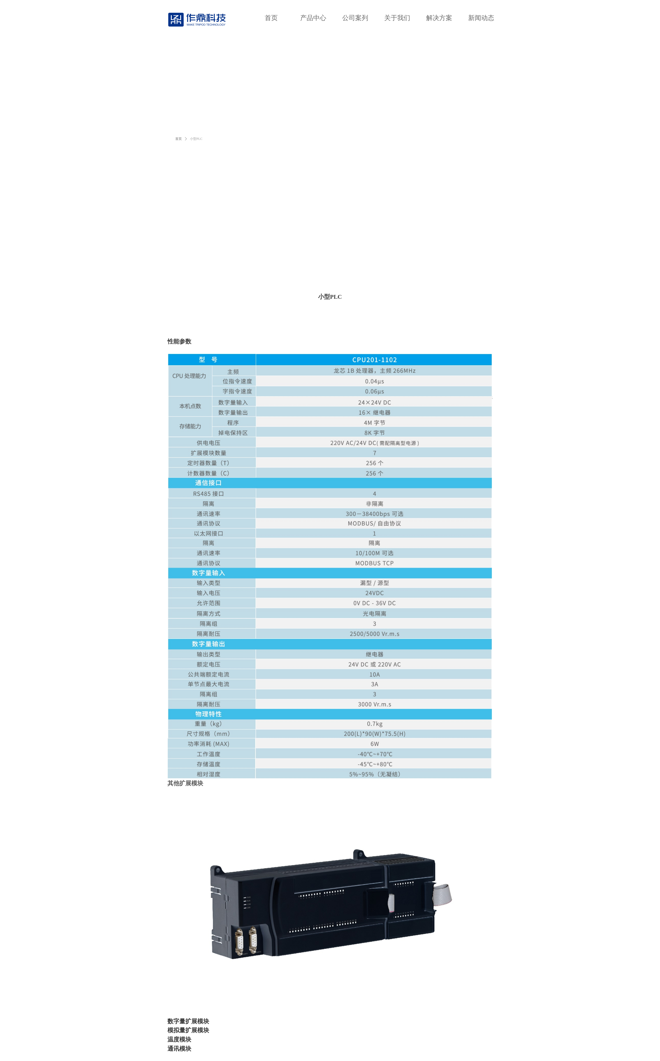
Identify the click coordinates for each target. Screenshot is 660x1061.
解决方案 (439, 17)
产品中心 (313, 17)
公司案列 (355, 17)
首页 (271, 17)
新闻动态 (481, 17)
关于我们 (397, 17)
